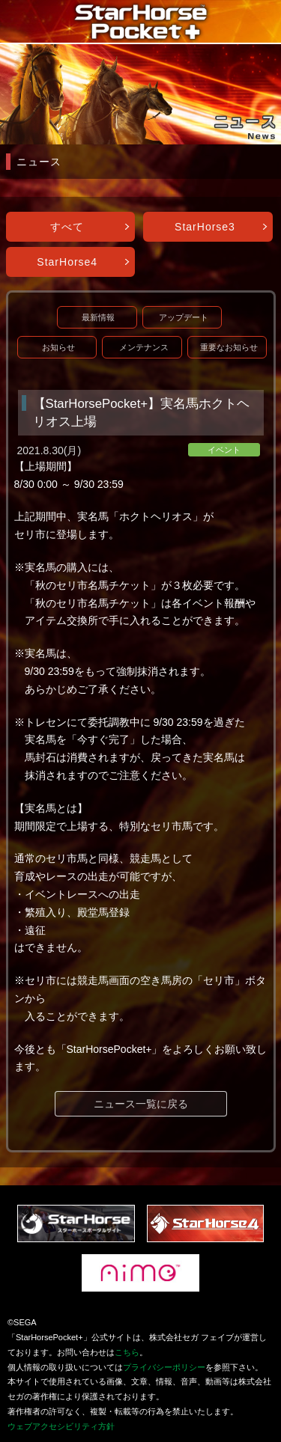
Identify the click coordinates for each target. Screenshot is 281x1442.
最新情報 (98, 317)
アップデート (183, 317)
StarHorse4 (67, 262)
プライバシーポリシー (164, 1367)
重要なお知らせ (229, 347)
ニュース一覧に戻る (141, 1104)
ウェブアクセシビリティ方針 (61, 1426)
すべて (67, 227)
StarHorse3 (205, 227)
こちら (127, 1352)
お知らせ (58, 347)
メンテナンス (144, 347)
